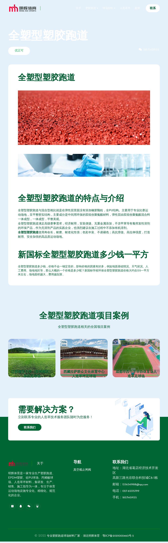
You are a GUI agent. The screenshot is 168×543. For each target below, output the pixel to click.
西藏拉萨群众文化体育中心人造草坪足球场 (84, 375)
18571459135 (130, 499)
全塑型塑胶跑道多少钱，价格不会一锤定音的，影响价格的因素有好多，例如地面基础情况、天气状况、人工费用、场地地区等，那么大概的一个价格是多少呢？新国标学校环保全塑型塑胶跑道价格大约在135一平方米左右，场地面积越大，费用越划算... (84, 271)
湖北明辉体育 (91, 537)
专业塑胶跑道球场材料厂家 (59, 537)
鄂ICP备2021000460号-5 (122, 537)
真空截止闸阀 (82, 471)
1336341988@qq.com (137, 486)
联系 (153, 8)
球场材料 (113, 8)
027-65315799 (132, 492)
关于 (88, 8)
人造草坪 (128, 8)
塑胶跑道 (98, 8)
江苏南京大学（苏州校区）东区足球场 (31, 375)
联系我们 (30, 429)
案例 (138, 8)
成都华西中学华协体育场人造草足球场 (136, 375)
